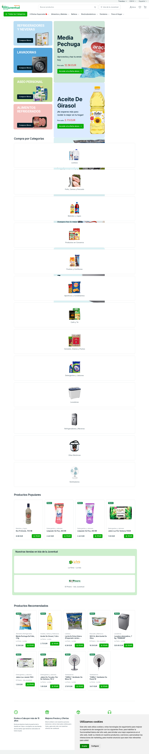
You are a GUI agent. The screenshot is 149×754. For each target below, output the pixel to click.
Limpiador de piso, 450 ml (56, 531)
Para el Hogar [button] (116, 14)
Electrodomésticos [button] (88, 14)
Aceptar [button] (84, 746)
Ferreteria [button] (103, 14)
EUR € (132, 1)
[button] (145, 7)
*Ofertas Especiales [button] (38, 14)
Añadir (36, 536)
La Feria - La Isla (21, 641)
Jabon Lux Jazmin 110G (24, 677)
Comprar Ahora (25, 40)
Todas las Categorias (15, 14)
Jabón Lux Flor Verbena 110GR (119, 531)
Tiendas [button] (121, 1)
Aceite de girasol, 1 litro (49, 636)
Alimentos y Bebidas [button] (59, 14)
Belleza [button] (74, 14)
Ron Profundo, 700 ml (24, 531)
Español (142, 1)
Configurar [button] (95, 746)
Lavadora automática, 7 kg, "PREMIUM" (123, 637)
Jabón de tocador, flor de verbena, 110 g (49, 678)
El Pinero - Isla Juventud (98, 641)
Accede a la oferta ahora (70, 71)
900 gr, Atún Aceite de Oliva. (98, 637)
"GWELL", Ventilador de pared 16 (98, 678)
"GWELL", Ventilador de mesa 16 (73, 678)
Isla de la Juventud (109, 7)
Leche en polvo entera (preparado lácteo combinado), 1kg (73, 637)
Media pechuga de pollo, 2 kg (25, 637)
